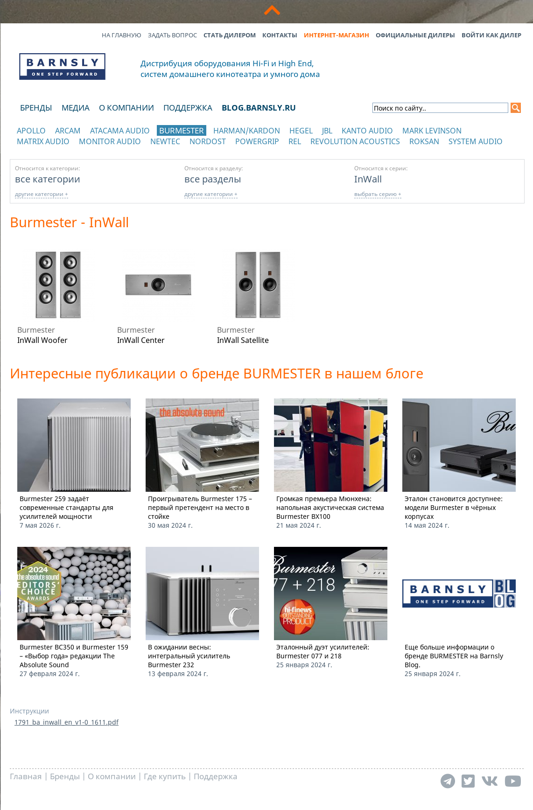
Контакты (279, 35)
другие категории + (41, 194)
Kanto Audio (367, 131)
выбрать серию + (377, 194)
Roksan (424, 141)
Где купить (165, 776)
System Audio (476, 141)
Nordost (207, 141)
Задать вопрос (172, 35)
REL (294, 141)
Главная (26, 776)
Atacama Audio (120, 131)
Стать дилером (229, 35)
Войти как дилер (491, 35)
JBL (327, 131)
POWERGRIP (257, 141)
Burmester (181, 130)
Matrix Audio (43, 141)
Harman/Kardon (246, 131)
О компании (126, 107)
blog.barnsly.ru (259, 107)
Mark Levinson (432, 131)
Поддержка (187, 107)
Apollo (31, 131)
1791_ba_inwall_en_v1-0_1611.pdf (66, 722)
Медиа (76, 107)
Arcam (68, 131)
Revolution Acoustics (355, 141)
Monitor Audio (110, 141)
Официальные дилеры (415, 35)
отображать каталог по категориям (62, 150)
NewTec (165, 141)
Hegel (301, 131)
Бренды (36, 107)
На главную (121, 35)
